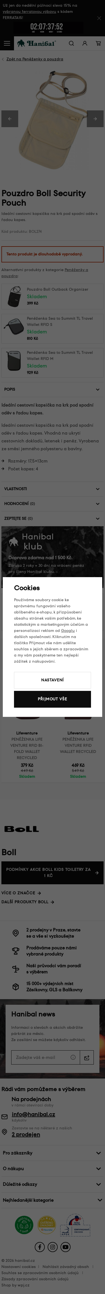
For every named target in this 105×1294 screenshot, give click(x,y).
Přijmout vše (52, 699)
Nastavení (52, 680)
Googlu (68, 630)
